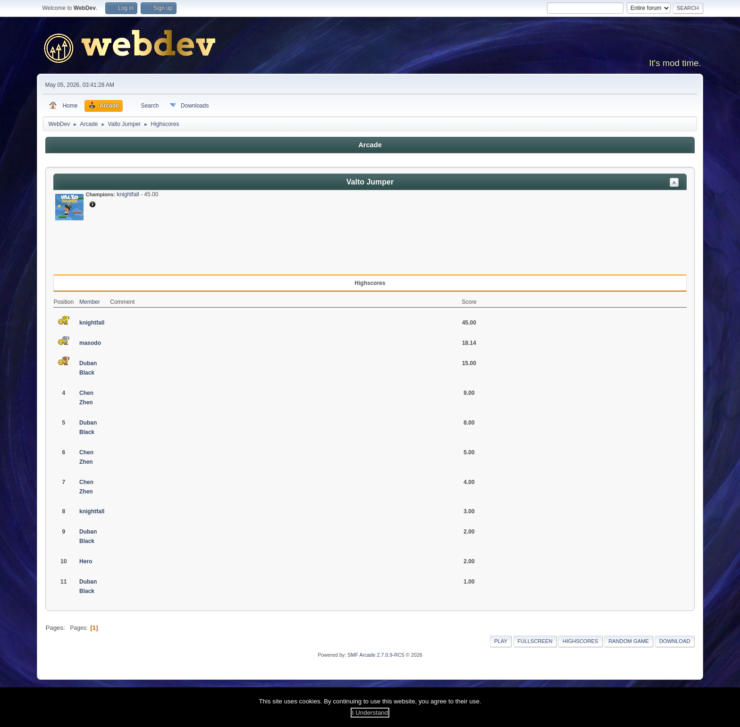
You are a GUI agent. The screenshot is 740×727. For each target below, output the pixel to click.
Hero (85, 561)
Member (89, 302)
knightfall (128, 194)
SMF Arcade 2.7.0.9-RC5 (375, 655)
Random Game (628, 641)
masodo (90, 343)
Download (674, 641)
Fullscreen (535, 641)
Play (500, 641)
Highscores (580, 641)
